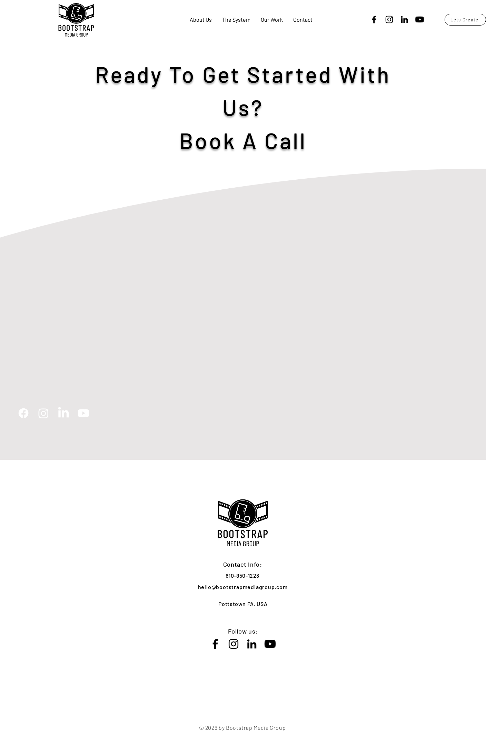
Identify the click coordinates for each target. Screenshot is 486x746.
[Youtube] (420, 19)
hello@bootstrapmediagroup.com (243, 587)
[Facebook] (374, 19)
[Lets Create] (465, 20)
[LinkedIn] (404, 19)
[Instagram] (389, 19)
